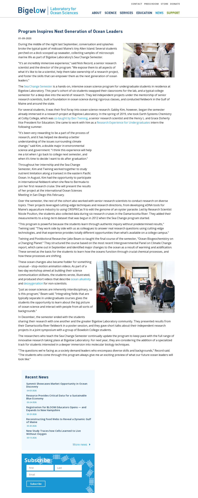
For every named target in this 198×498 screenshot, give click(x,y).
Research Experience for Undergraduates (123, 122)
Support (173, 13)
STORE (164, 3)
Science (111, 13)
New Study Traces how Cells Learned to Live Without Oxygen (53, 432)
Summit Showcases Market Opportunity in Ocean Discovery (56, 385)
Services (127, 13)
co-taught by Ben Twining (71, 118)
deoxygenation (33, 283)
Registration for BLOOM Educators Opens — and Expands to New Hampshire (56, 409)
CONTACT (136, 3)
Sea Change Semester (38, 86)
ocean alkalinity (81, 279)
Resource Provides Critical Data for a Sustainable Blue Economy (56, 397)
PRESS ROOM (151, 3)
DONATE (175, 3)
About (97, 13)
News (159, 13)
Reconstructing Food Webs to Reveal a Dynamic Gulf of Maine (58, 420)
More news (82, 444)
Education (144, 13)
